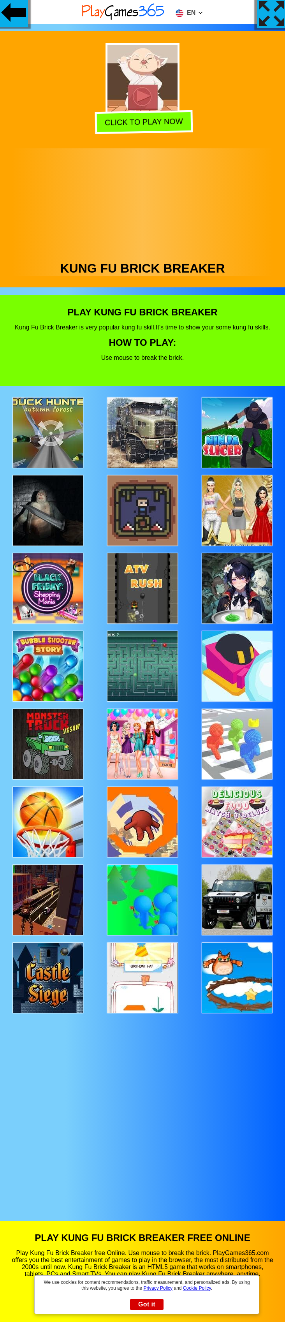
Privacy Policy (157, 1288)
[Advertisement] (142, 202)
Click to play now (143, 121)
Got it (146, 1304)
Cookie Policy (197, 1288)
